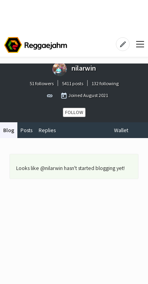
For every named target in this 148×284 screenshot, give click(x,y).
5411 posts (72, 83)
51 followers (42, 83)
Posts (26, 130)
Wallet (121, 130)
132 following (105, 83)
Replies (47, 130)
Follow (74, 112)
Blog (8, 130)
